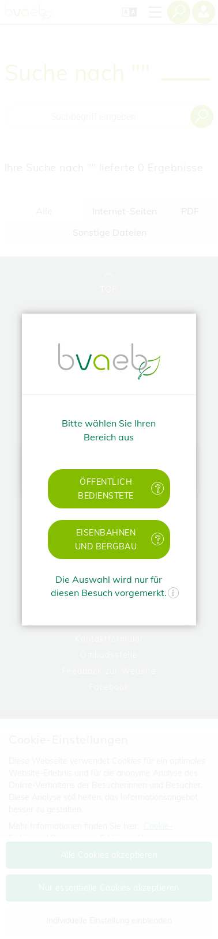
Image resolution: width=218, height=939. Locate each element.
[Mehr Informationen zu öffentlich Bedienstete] (158, 488)
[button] (109, 488)
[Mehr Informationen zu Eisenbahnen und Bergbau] (158, 539)
